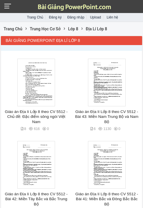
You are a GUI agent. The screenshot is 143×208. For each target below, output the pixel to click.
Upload (95, 17)
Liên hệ (112, 17)
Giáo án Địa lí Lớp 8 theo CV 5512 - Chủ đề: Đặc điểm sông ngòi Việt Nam (36, 116)
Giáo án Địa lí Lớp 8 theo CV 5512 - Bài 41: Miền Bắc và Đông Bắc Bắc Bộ (106, 199)
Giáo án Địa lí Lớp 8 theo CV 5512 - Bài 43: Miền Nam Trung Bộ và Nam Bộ (106, 116)
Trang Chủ (35, 17)
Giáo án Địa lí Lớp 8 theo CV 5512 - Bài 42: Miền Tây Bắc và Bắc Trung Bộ (36, 199)
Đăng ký (55, 17)
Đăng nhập (75, 17)
